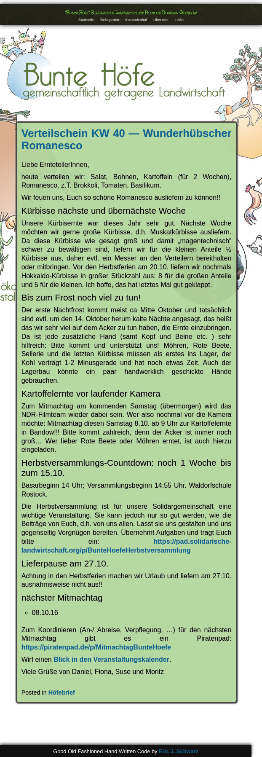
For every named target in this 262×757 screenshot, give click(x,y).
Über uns (160, 20)
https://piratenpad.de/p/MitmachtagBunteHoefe (96, 647)
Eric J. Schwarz (178, 751)
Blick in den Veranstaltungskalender (111, 659)
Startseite (86, 20)
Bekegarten (109, 20)
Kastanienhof (136, 20)
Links (178, 20)
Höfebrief (61, 692)
